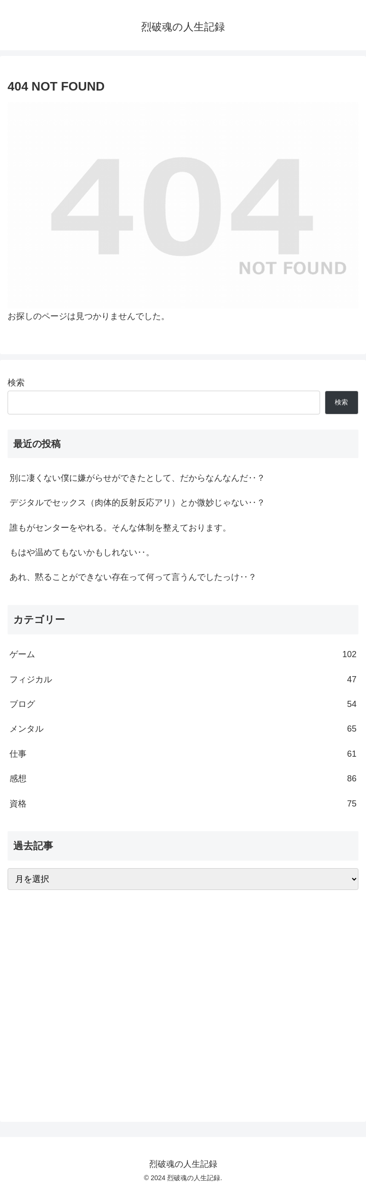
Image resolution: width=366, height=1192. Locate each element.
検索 (16, 382)
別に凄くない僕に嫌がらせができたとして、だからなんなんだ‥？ (137, 478)
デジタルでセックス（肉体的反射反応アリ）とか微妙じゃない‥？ (137, 502)
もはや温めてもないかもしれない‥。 (81, 552)
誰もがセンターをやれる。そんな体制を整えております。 (120, 527)
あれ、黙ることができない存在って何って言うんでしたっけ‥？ (133, 577)
